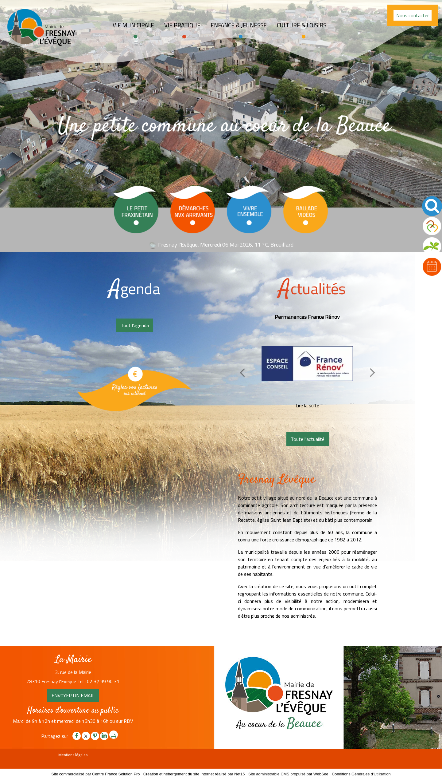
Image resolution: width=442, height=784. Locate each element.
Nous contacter (412, 15)
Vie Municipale (133, 25)
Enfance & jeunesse (239, 25)
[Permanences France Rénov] (307, 363)
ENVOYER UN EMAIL (73, 695)
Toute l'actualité (307, 439)
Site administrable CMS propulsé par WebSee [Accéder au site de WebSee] (288, 774)
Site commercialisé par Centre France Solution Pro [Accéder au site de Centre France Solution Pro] (95, 774)
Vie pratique (182, 25)
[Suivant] (372, 372)
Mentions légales (72, 754)
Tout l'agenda (135, 325)
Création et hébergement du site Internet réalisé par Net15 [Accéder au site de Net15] (194, 774)
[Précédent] (242, 372)
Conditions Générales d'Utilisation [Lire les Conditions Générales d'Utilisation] (361, 774)
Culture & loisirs (301, 25)
